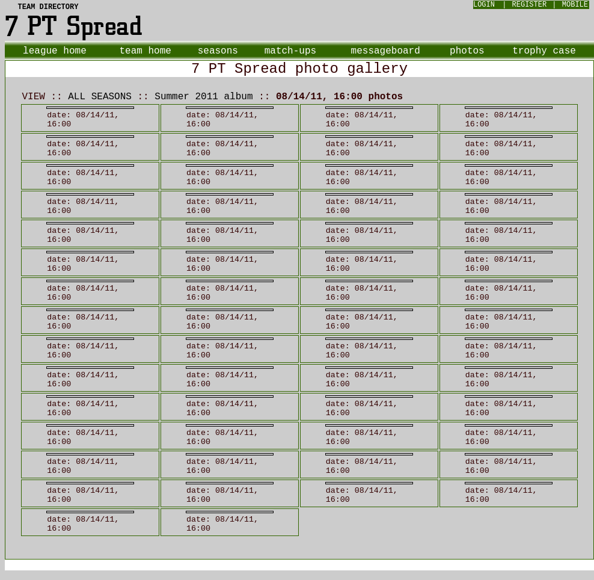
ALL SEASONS (100, 96)
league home (55, 51)
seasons (218, 51)
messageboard (385, 51)
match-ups (290, 51)
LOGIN (484, 5)
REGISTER (529, 5)
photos (467, 51)
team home (145, 51)
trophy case (544, 51)
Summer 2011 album (204, 96)
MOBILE (575, 5)
